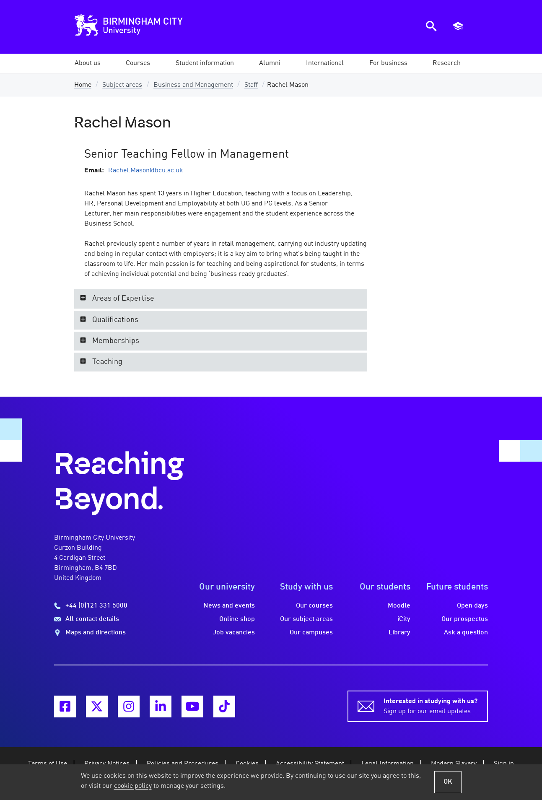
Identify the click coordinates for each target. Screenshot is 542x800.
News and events (229, 606)
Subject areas (122, 85)
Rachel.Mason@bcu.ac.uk (145, 170)
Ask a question (466, 632)
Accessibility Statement (310, 764)
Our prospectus (464, 619)
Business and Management (193, 85)
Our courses (314, 606)
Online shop (237, 619)
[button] (88, 63)
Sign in (504, 764)
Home (82, 85)
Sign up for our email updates (430, 705)
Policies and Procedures (182, 764)
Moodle (399, 606)
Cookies (247, 764)
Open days (472, 606)
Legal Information (387, 764)
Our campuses (311, 632)
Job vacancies (234, 632)
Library (399, 632)
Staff (251, 85)
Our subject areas (306, 619)
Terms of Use (47, 764)
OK (447, 782)
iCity (403, 619)
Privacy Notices (107, 764)
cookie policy (133, 786)
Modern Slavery (454, 764)
